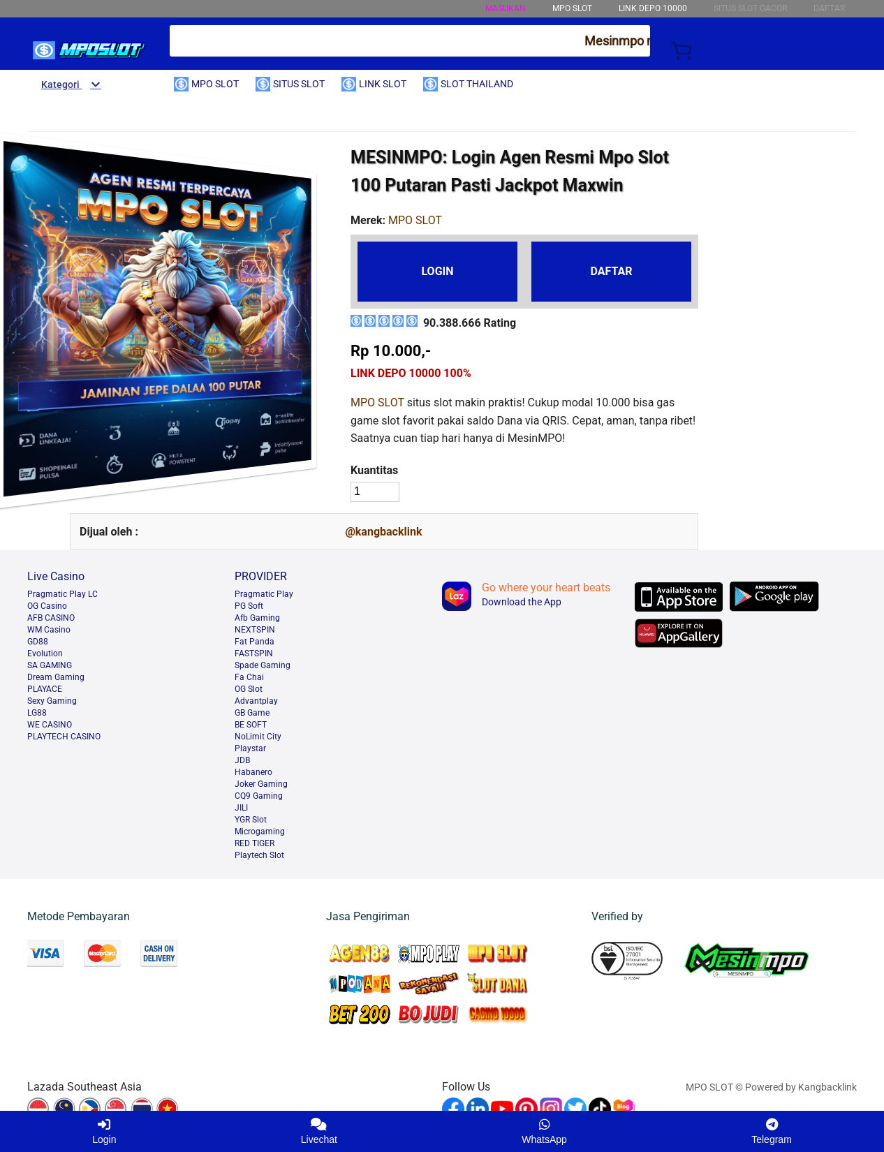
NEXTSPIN (255, 630)
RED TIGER (254, 843)
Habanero (253, 772)
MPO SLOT (377, 402)
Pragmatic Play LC (62, 594)
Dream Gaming (55, 677)
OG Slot (249, 689)
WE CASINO (49, 725)
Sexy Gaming (52, 701)
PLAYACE (44, 689)
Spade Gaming (262, 665)
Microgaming (260, 831)
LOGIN (437, 271)
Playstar (250, 748)
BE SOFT (251, 725)
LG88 (37, 713)
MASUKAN (505, 8)
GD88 (37, 642)
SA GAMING (49, 665)
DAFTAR (611, 271)
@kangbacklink (383, 531)
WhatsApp (544, 1131)
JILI (241, 808)
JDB (242, 760)
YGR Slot (251, 820)
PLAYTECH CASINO (64, 736)
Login (104, 1131)
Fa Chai (249, 677)
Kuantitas (374, 470)
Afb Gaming (257, 618)
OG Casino (47, 606)
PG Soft (249, 606)
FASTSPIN (254, 653)
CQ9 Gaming (259, 796)
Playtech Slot (259, 855)
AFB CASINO (51, 618)
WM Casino (49, 630)
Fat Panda (254, 642)
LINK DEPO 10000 (653, 8)
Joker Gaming (261, 784)
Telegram (771, 1131)
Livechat (319, 1131)
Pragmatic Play (264, 594)
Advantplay (256, 701)
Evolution (45, 653)
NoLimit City (258, 736)
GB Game (252, 713)
